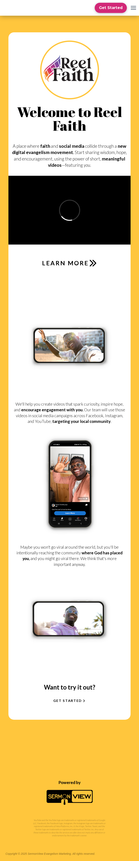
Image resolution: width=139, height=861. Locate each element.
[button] (133, 8)
